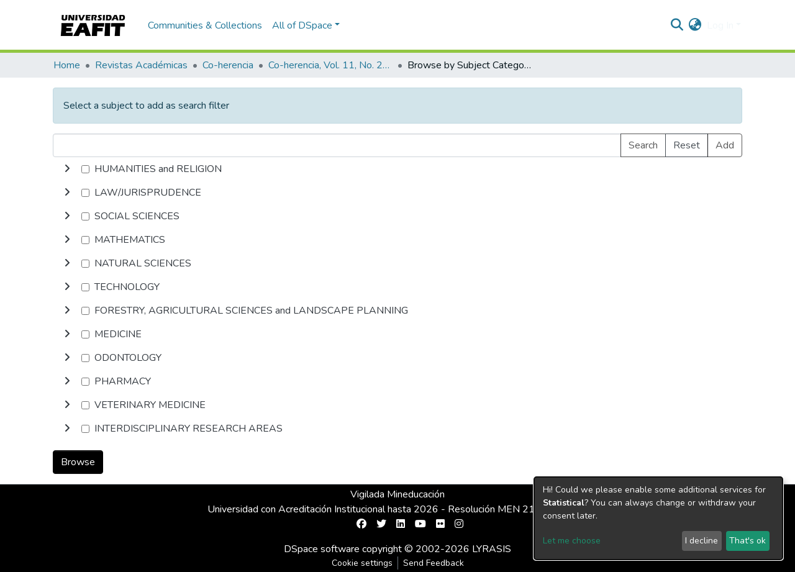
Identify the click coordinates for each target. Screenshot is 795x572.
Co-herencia (227, 65)
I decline (701, 541)
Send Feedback (433, 563)
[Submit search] (677, 25)
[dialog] (658, 518)
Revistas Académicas (141, 65)
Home (66, 65)
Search (643, 145)
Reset (686, 145)
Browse (78, 462)
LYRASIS (491, 549)
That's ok (747, 541)
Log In (720, 25)
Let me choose (572, 541)
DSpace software (322, 549)
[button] (695, 25)
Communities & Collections (205, 25)
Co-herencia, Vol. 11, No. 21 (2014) (330, 65)
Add (725, 145)
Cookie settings (362, 563)
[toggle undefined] (67, 169)
